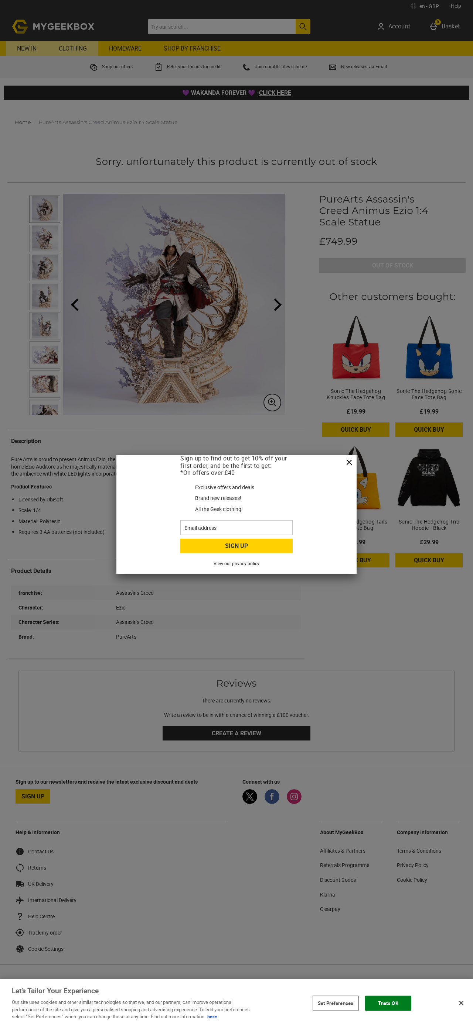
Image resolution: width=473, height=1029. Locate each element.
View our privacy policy (236, 563)
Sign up (236, 546)
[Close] (349, 462)
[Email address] (236, 527)
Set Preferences (335, 1002)
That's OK (388, 1002)
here (212, 1016)
